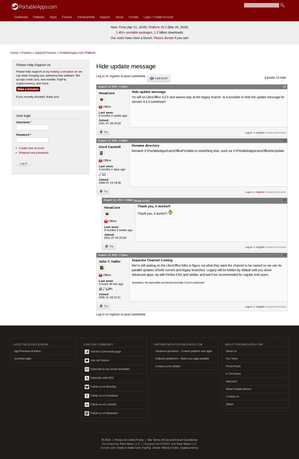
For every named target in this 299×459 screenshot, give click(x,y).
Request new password (33, 152)
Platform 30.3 (158, 27)
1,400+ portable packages (134, 32)
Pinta (122, 27)
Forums (67, 17)
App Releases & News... (28, 351)
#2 (284, 140)
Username (23, 122)
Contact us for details (167, 366)
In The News (233, 373)
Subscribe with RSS (99, 378)
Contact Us (232, 396)
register (114, 76)
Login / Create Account (158, 17)
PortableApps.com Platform (77, 52)
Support (105, 17)
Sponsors (231, 381)
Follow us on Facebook (101, 396)
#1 (284, 86)
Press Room (233, 366)
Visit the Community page (103, 352)
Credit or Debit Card (128, 447)
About (119, 17)
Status (229, 404)
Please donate (164, 38)
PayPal (146, 447)
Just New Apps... (23, 358)
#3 (284, 200)
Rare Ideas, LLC (130, 443)
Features (38, 17)
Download (21, 17)
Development (86, 17)
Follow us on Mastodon (101, 413)
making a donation (62, 71)
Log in (100, 76)
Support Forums (45, 52)
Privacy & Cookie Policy (129, 439)
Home (14, 52)
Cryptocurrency (189, 447)
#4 (284, 255)
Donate (133, 17)
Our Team (232, 358)
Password (23, 134)
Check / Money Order (165, 447)
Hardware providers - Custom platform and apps (183, 351)
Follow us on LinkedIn (100, 404)
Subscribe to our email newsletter (107, 369)
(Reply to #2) (141, 200)
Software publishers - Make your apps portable (182, 358)
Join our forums (97, 360)
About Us (231, 351)
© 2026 (106, 439)
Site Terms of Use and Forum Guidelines (172, 439)
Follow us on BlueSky (100, 387)
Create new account (31, 148)
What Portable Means (238, 389)
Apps (53, 17)
